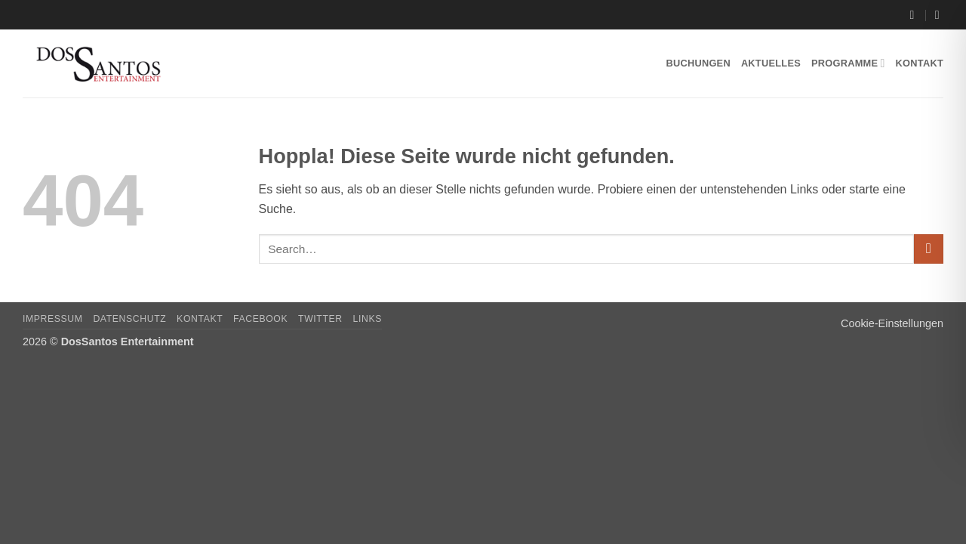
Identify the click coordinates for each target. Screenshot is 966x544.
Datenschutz (129, 319)
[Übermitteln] (928, 249)
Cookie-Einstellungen (892, 323)
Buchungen (698, 63)
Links (367, 319)
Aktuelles (771, 63)
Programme (848, 63)
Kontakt (919, 63)
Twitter (320, 319)
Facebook (260, 319)
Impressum (53, 319)
